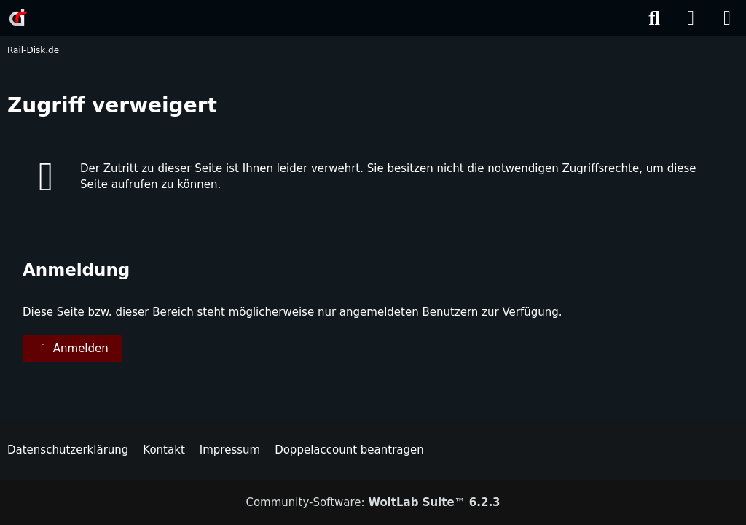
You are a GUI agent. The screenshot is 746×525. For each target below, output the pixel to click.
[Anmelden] (690, 18)
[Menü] (727, 18)
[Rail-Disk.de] (18, 17)
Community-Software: (373, 502)
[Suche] (654, 18)
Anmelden (72, 348)
